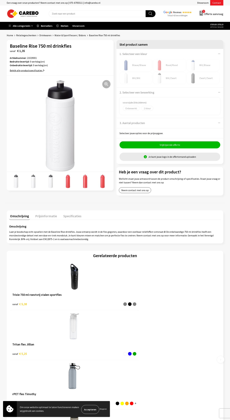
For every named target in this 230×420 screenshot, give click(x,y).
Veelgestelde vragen (75, 353)
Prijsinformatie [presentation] (43, 216)
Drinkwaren (45, 35)
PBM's (175, 343)
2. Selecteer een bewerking (137, 92)
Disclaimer (70, 371)
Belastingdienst (73, 334)
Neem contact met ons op (135, 191)
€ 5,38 (19, 304)
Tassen (176, 357)
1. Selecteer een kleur (133, 54)
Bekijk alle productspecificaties (27, 70)
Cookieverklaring (74, 357)
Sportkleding (179, 348)
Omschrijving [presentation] (18, 216)
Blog (121, 343)
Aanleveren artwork (75, 339)
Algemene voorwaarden (77, 348)
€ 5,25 (72, 304)
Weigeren (103, 409)
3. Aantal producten (132, 123)
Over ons (123, 339)
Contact (216, 2)
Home (10, 35)
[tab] (18, 217)
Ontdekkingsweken (129, 334)
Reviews (177, 12)
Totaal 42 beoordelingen (177, 15)
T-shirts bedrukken (129, 348)
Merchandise (125, 353)
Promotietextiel (181, 334)
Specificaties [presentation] (68, 216)
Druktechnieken (73, 367)
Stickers (176, 362)
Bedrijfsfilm (125, 357)
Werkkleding (179, 339)
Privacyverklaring (74, 362)
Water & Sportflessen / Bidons (70, 35)
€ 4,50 (178, 304)
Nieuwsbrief (125, 362)
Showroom (203, 2)
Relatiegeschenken (26, 35)
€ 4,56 (125, 304)
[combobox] (97, 13)
